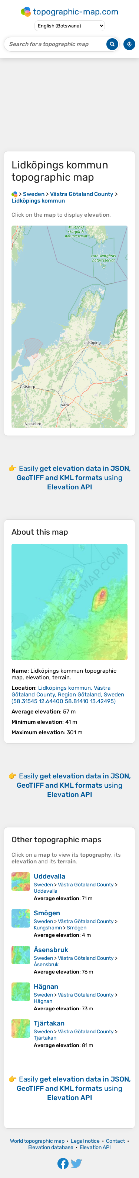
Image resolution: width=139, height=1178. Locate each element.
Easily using (74, 477)
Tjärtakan (49, 1023)
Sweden (43, 885)
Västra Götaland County (86, 885)
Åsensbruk (51, 950)
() (67, 695)
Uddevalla (49, 876)
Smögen (47, 913)
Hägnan (46, 986)
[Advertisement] (69, 105)
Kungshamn (48, 928)
